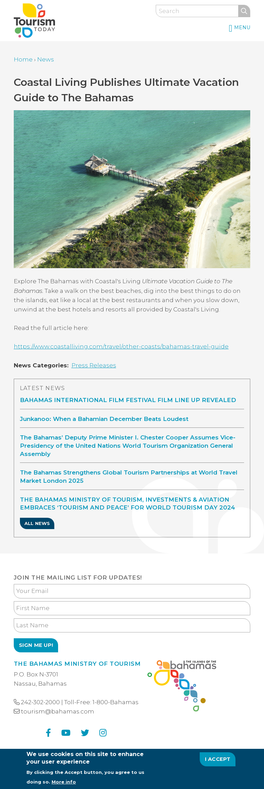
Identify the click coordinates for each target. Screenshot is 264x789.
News (45, 59)
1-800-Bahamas (115, 702)
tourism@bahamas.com (57, 711)
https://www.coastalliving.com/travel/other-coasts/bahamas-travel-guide (121, 346)
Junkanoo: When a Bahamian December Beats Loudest (104, 418)
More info (64, 784)
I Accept (218, 761)
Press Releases (94, 365)
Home (23, 59)
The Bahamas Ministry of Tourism (77, 663)
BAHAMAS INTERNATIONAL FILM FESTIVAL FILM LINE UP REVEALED (128, 400)
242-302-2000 (40, 702)
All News (37, 523)
